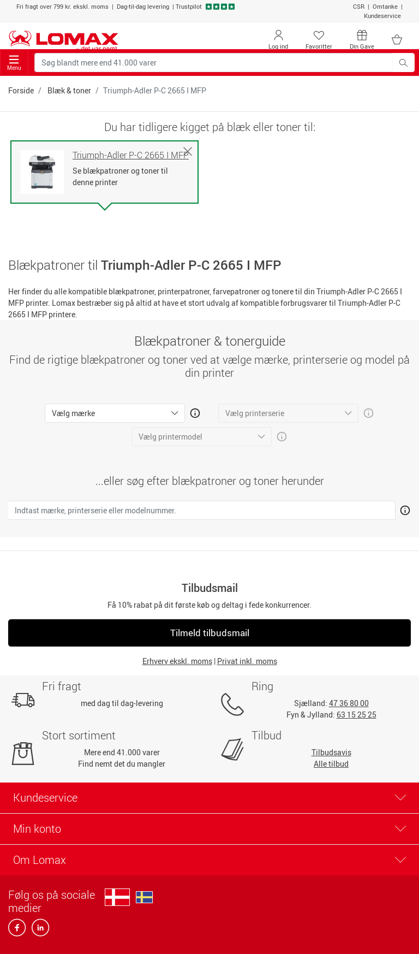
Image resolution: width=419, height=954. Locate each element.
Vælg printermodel (170, 436)
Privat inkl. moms (247, 661)
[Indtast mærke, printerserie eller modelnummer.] (202, 510)
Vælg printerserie (254, 413)
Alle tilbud (331, 764)
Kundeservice (382, 15)
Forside (21, 90)
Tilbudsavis (331, 752)
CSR (358, 6)
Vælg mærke (73, 413)
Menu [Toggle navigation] (14, 63)
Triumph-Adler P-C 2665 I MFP (131, 155)
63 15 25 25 (356, 714)
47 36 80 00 (349, 703)
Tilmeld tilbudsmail (209, 632)
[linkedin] (38, 931)
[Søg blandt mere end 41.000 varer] (213, 62)
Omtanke (385, 6)
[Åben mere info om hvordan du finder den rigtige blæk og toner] (403, 508)
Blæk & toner (69, 90)
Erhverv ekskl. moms (177, 661)
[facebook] (17, 931)
